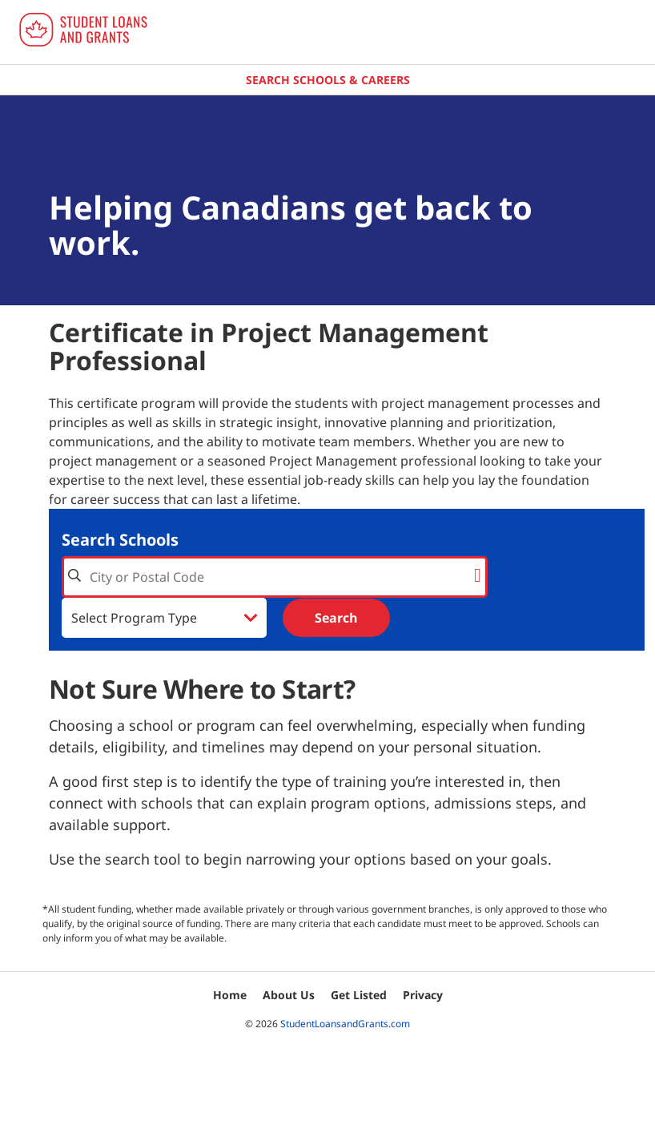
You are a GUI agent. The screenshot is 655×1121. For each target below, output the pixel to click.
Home (230, 994)
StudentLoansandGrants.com (345, 1023)
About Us (289, 994)
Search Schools (120, 539)
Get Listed (359, 994)
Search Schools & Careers (328, 79)
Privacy (423, 994)
